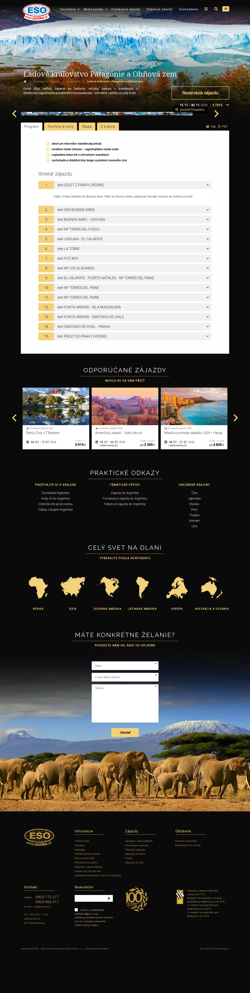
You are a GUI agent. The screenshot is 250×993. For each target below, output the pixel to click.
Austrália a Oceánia (212, 648)
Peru (194, 549)
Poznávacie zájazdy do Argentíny (125, 538)
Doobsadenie (188, 9)
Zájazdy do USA (134, 902)
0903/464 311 (47, 942)
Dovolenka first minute (188, 885)
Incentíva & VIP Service (88, 911)
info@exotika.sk (42, 946)
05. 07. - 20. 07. (179, 482)
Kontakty (80, 885)
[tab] (125, 225)
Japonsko (194, 538)
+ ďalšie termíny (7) (39, 485)
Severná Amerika (108, 648)
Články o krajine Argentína (55, 549)
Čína (194, 532)
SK (225, 8)
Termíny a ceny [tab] (61, 166)
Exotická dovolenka (186, 880)
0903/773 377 (47, 937)
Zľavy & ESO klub (84, 898)
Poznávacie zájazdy (125, 9)
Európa (177, 648)
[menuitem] (35, 11)
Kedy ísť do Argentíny (55, 538)
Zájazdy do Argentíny (125, 532)
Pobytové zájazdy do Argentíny (125, 544)
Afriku (190, 956)
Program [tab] (31, 166)
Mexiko (194, 544)
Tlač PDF (216, 166)
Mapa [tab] (87, 166)
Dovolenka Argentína (55, 532)
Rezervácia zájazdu (200, 93)
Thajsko (194, 555)
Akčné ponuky (94, 9)
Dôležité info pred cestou (56, 544)
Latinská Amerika (142, 648)
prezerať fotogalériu (209, 149)
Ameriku (191, 948)
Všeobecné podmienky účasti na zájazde (98, 915)
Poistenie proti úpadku (87, 894)
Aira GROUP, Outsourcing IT (214, 989)
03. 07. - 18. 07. (41, 482)
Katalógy (80, 889)
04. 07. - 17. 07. (110, 482)
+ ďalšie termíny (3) (177, 485)
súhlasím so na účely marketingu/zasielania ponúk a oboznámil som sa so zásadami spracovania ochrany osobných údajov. (94, 957)
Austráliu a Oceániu (198, 941)
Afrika (38, 648)
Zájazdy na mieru (135, 894)
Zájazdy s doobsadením (88, 906)
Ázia (73, 648)
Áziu (219, 938)
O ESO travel (82, 880)
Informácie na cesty (86, 902)
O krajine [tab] (108, 166)
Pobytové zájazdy (160, 9)
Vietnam (194, 560)
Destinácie (68, 9)
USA (194, 566)
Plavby (129, 898)
